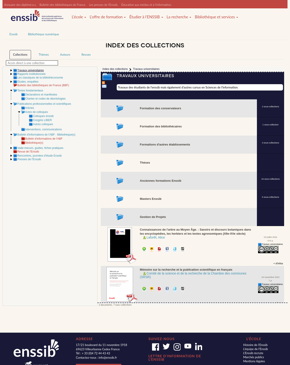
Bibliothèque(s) (34, 142)
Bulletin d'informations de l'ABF (44, 138)
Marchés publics (253, 357)
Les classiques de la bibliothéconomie (40, 77)
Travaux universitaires (272, 244)
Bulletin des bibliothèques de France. (62, 5)
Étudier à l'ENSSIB (146, 17)
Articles (29, 108)
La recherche (179, 17)
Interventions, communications (43, 129)
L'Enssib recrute (253, 353)
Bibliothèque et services (216, 17)
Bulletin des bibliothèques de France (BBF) (43, 85)
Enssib (14, 34)
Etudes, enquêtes (27, 81)
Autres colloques (43, 124)
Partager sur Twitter (175, 250)
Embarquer (182, 250)
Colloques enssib (43, 116)
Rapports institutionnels (31, 74)
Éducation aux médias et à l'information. (146, 5)
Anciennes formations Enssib (160, 180)
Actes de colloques (36, 112)
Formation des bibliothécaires (161, 126)
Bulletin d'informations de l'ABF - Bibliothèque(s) (46, 134)
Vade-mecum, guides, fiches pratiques (40, 148)
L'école (79, 17)
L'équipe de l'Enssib (255, 349)
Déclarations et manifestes (41, 94)
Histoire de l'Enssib (255, 345)
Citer (152, 250)
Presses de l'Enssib (29, 159)
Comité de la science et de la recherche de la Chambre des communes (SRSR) (193, 275)
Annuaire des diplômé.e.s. (20, 5)
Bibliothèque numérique (43, 34)
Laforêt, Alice (156, 237)
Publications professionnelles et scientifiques (44, 103)
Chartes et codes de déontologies (45, 98)
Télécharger (144, 250)
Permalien (159, 250)
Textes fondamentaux (30, 90)
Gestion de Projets (153, 217)
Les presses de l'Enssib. (103, 5)
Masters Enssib (150, 198)
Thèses (145, 162)
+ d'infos (278, 263)
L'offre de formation (108, 17)
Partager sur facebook (167, 250)
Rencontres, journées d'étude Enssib (39, 155)
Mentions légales (254, 361)
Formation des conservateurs (160, 108)
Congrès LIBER (42, 120)
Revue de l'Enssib (28, 151)
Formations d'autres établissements (165, 144)
